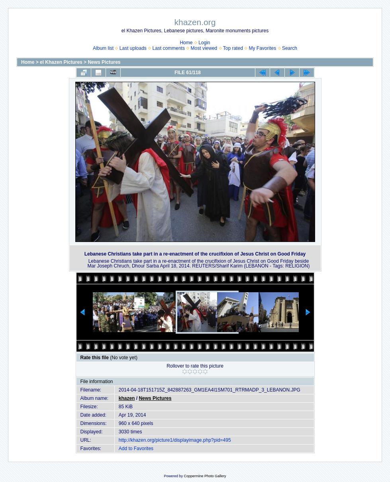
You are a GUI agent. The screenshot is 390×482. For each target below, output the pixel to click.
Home (186, 42)
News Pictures (104, 62)
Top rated (233, 48)
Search (289, 48)
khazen (127, 398)
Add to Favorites (136, 448)
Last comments (169, 48)
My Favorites (262, 48)
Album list (103, 48)
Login (204, 42)
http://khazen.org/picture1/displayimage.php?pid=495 (175, 440)
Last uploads (133, 48)
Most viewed (204, 48)
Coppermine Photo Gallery (205, 476)
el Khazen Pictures (61, 62)
